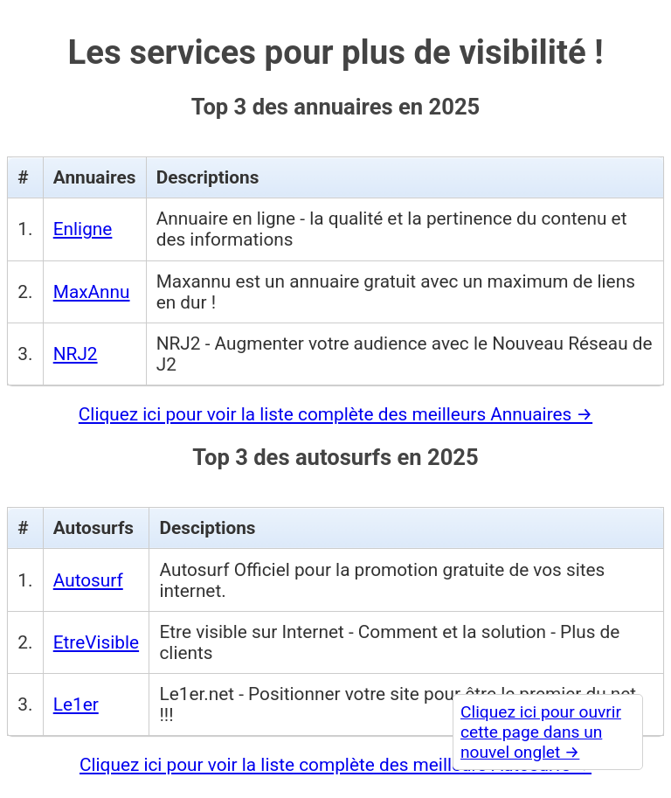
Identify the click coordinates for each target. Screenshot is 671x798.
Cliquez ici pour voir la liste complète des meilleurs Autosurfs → (335, 764)
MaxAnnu (91, 291)
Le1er (76, 704)
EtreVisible (96, 642)
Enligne (83, 229)
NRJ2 (75, 353)
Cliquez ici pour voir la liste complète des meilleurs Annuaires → (335, 414)
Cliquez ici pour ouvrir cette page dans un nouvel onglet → (540, 732)
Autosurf (88, 580)
